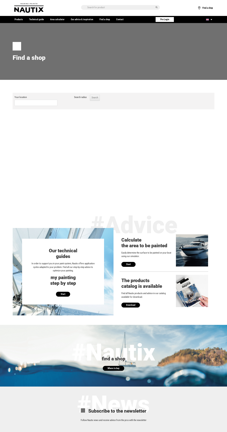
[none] (209, 19)
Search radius (73, 97)
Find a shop (104, 19)
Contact (120, 19)
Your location (21, 97)
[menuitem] (209, 19)
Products (19, 19)
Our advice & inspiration (82, 19)
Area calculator (57, 19)
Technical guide (36, 19)
